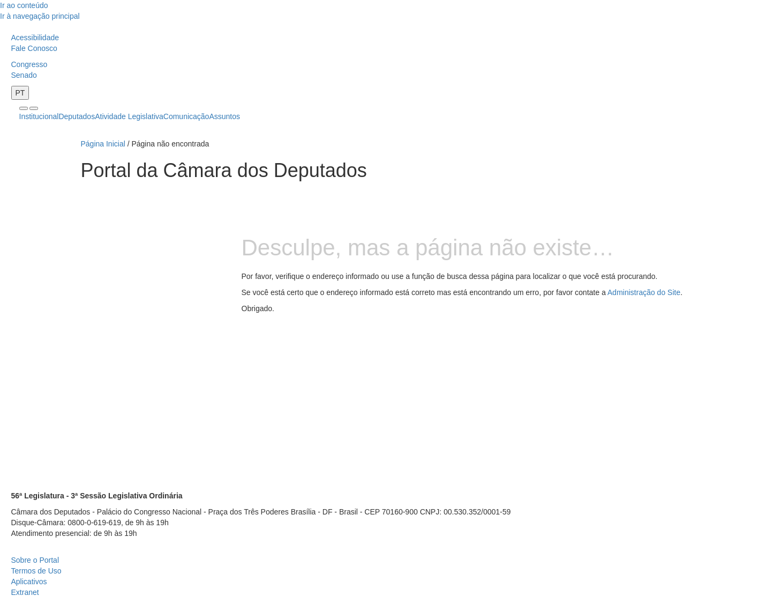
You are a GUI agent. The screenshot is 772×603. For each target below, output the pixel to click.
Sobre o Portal (35, 560)
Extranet (25, 592)
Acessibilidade (35, 37)
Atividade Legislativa (129, 116)
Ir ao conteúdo (24, 5)
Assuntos (224, 116)
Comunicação (186, 116)
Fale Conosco (34, 48)
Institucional (39, 116)
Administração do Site (644, 292)
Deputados (76, 116)
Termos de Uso (36, 571)
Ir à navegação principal (40, 16)
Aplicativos (29, 581)
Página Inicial (103, 143)
